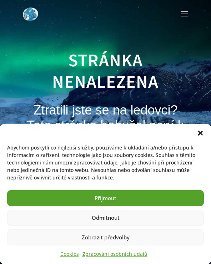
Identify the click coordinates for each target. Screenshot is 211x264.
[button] (200, 133)
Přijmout (105, 198)
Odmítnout (106, 217)
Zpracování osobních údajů (114, 253)
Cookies (69, 253)
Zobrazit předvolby (106, 237)
